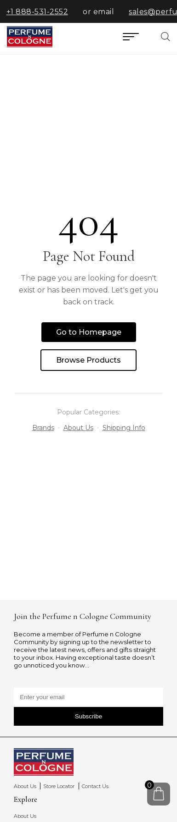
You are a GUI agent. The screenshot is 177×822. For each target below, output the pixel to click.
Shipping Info (124, 428)
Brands (43, 428)
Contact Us (95, 786)
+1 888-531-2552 (41, 11)
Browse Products (88, 360)
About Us (78, 428)
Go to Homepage (88, 332)
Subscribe (88, 716)
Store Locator (58, 786)
